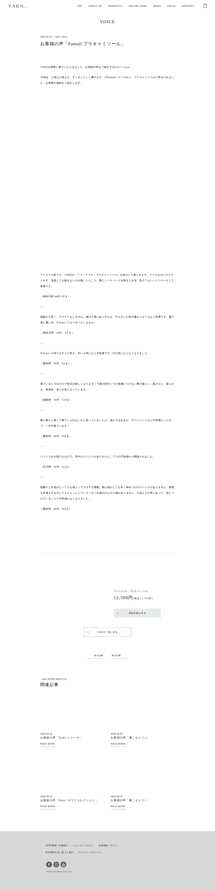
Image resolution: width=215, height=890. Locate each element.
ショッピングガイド (82, 845)
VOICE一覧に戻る (102, 632)
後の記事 (116, 655)
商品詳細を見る (131, 613)
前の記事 (98, 655)
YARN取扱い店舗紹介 (57, 845)
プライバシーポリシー (89, 852)
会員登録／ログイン (108, 845)
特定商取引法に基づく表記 (59, 852)
